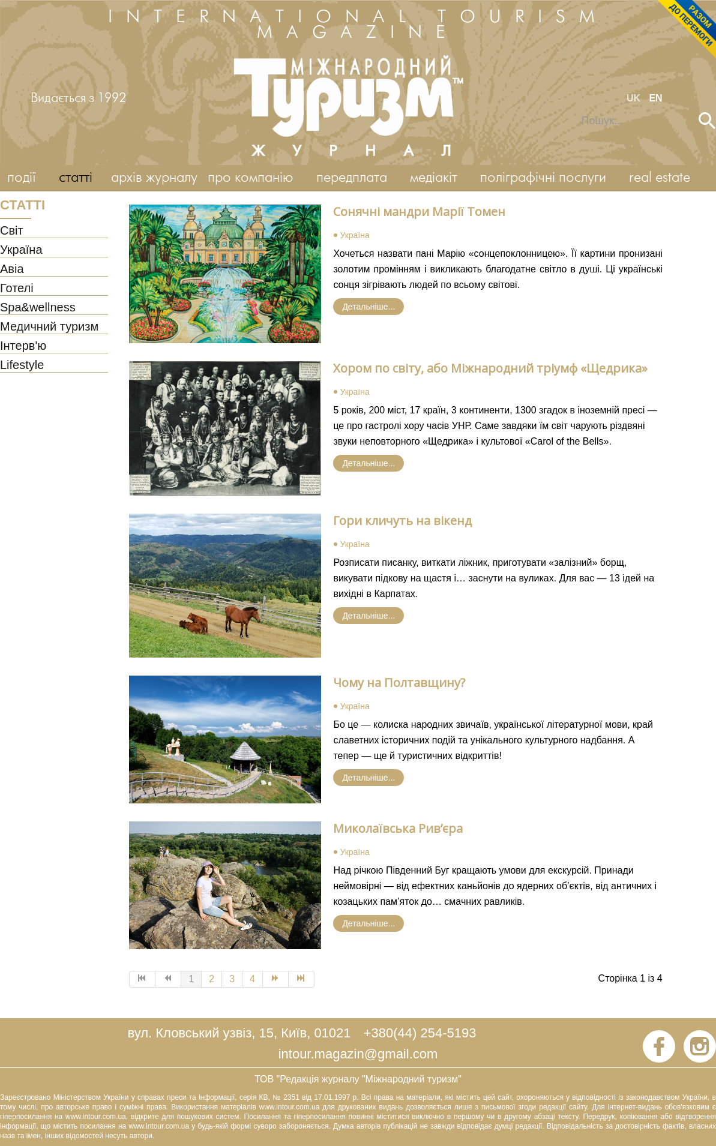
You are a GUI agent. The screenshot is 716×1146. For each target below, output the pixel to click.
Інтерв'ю (23, 346)
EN (655, 98)
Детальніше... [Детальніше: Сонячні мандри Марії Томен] (368, 306)
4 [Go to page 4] (252, 979)
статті (75, 178)
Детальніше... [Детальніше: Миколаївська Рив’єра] (368, 923)
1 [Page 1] (191, 979)
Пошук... (573, 112)
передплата (351, 178)
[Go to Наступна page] (276, 979)
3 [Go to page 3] (232, 979)
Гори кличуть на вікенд (402, 520)
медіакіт (433, 178)
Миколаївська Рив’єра (398, 828)
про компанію (250, 178)
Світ (11, 231)
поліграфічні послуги (543, 178)
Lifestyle (22, 365)
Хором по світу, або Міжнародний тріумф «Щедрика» (490, 368)
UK (635, 98)
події (21, 178)
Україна (21, 250)
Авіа (12, 269)
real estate (659, 178)
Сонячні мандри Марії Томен (419, 211)
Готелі (17, 289)
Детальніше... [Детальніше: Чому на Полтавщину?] (368, 777)
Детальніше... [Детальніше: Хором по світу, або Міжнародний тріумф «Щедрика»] (368, 463)
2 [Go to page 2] (211, 979)
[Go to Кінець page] (301, 979)
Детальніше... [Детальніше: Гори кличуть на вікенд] (368, 615)
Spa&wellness (38, 308)
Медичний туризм (49, 327)
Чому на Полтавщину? (399, 682)
